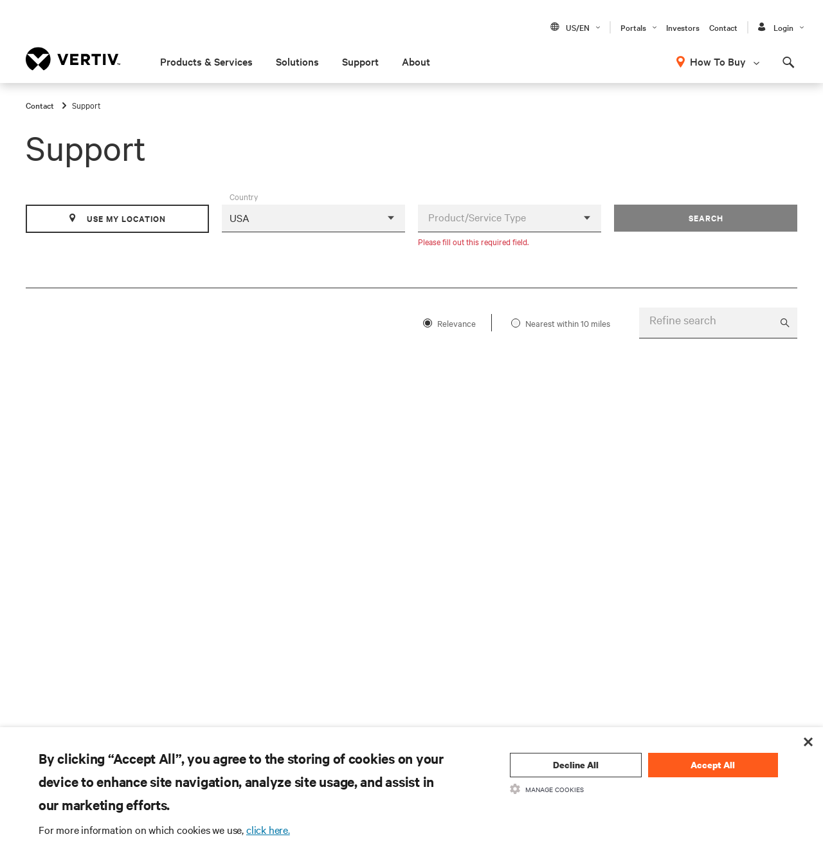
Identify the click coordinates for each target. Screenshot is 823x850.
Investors (683, 27)
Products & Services (206, 61)
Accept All (713, 765)
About (416, 61)
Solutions (297, 61)
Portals (633, 27)
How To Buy (718, 61)
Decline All (576, 765)
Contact (723, 27)
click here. (268, 829)
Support (360, 61)
